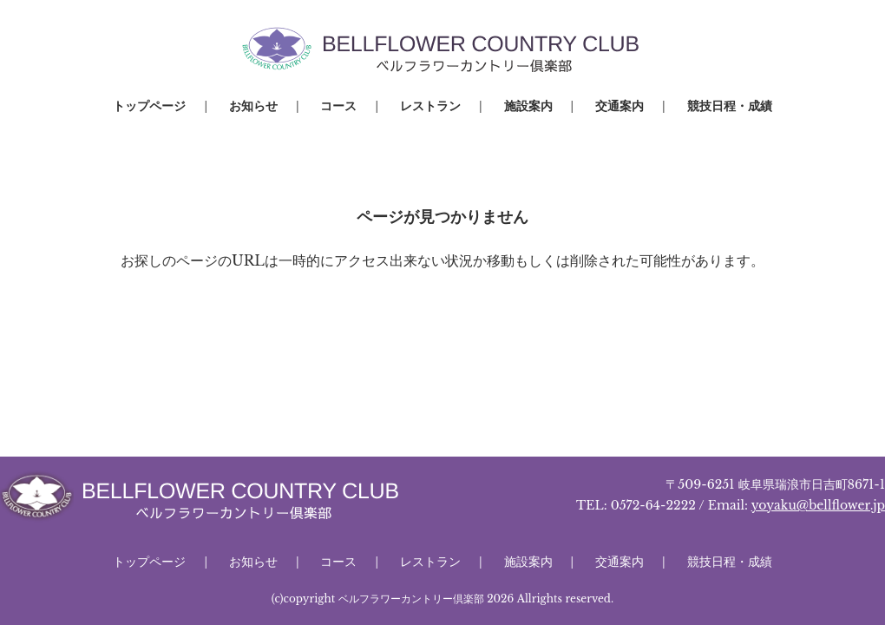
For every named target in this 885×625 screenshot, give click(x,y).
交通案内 (619, 106)
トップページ (149, 106)
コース (338, 106)
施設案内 (528, 106)
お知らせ (253, 106)
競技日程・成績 (729, 106)
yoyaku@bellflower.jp (818, 505)
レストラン (430, 106)
